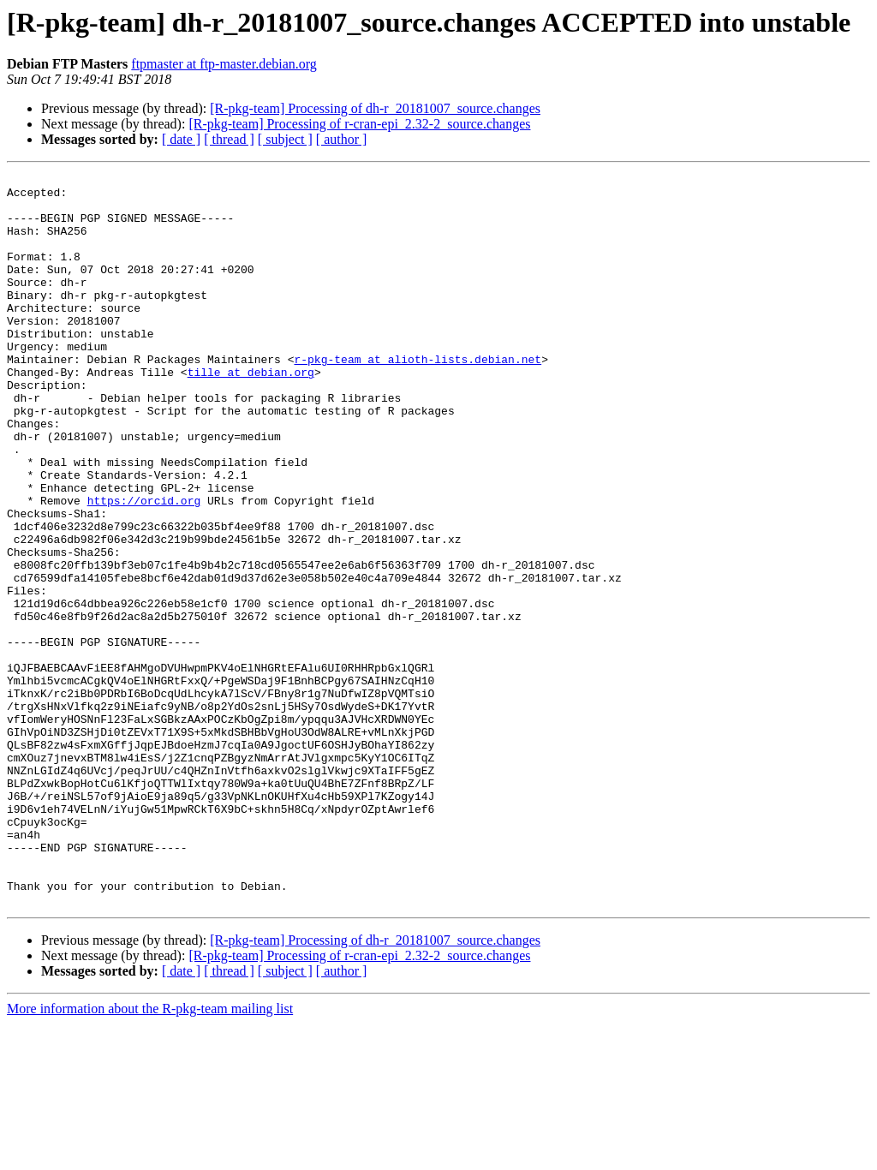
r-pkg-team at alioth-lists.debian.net (417, 397)
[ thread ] (229, 139)
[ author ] (341, 139)
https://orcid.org (144, 567)
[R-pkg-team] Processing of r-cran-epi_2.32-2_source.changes (359, 123)
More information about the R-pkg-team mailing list (150, 1155)
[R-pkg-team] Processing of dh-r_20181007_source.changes (375, 108)
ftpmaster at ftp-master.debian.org (224, 64)
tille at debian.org (251, 413)
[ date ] (181, 139)
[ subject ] (285, 139)
